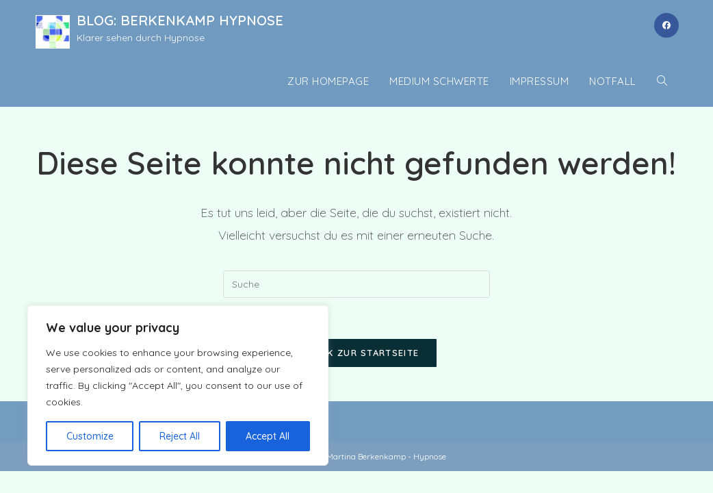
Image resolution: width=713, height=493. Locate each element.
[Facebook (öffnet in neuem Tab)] (666, 25)
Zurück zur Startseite (356, 352)
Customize (90, 436)
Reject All (179, 436)
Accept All (267, 436)
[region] (177, 385)
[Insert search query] (356, 284)
